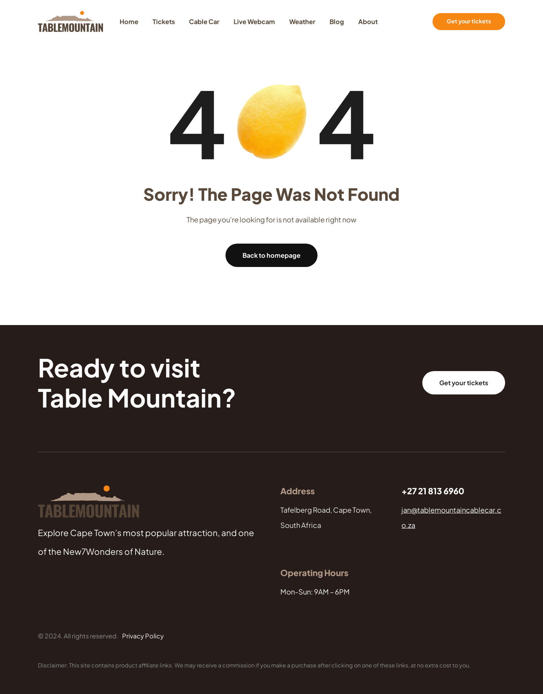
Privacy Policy (143, 636)
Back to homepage (271, 255)
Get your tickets (469, 21)
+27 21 (414, 490)
